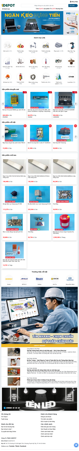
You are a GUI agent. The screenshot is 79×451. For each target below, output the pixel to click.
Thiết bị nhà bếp (45, 51)
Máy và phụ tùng (33, 83)
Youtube (11, 446)
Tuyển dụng (4, 419)
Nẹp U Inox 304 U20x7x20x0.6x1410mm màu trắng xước (38, 176)
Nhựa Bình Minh (70, 284)
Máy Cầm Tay (71, 51)
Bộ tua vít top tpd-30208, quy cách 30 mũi (14, 110)
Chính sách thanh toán (47, 431)
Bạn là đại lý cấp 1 (6, 429)
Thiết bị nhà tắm (33, 51)
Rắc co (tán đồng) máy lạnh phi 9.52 (13, 232)
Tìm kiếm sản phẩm (46, 419)
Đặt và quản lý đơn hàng (48, 421)
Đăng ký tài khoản (46, 416)
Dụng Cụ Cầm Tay (7, 67)
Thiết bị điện (20, 51)
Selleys (39, 284)
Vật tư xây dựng (33, 67)
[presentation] (3, 104)
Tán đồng (55, 204)
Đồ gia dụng (58, 67)
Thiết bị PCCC (20, 83)
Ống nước (58, 51)
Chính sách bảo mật (46, 436)
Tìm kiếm (72, 5)
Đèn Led (7, 51)
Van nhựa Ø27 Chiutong (59, 143)
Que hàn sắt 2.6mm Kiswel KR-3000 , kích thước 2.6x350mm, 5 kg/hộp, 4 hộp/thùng (39, 110)
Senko (9, 284)
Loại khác (71, 82)
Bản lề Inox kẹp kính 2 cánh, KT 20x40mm (39, 143)
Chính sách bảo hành (47, 434)
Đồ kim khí (20, 66)
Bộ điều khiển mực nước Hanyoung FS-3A (39, 204)
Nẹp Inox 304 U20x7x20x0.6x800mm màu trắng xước (64, 176)
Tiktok (17, 446)
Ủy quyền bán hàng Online (8, 431)
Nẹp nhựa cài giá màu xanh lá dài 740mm (14, 143)
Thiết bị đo (45, 82)
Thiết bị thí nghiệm (58, 83)
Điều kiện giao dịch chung (48, 427)
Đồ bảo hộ (7, 82)
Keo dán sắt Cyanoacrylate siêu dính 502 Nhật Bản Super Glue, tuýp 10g (14, 260)
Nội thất (71, 66)
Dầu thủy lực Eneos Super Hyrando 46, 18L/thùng (63, 232)
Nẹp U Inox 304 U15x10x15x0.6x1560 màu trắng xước (14, 176)
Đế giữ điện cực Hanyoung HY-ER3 (12, 204)
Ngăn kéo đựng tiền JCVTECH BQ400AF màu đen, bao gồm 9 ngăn (64, 110)
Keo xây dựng (46, 67)
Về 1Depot (4, 416)
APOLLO (24, 284)
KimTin (55, 284)
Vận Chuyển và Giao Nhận (48, 429)
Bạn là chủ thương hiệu (7, 427)
